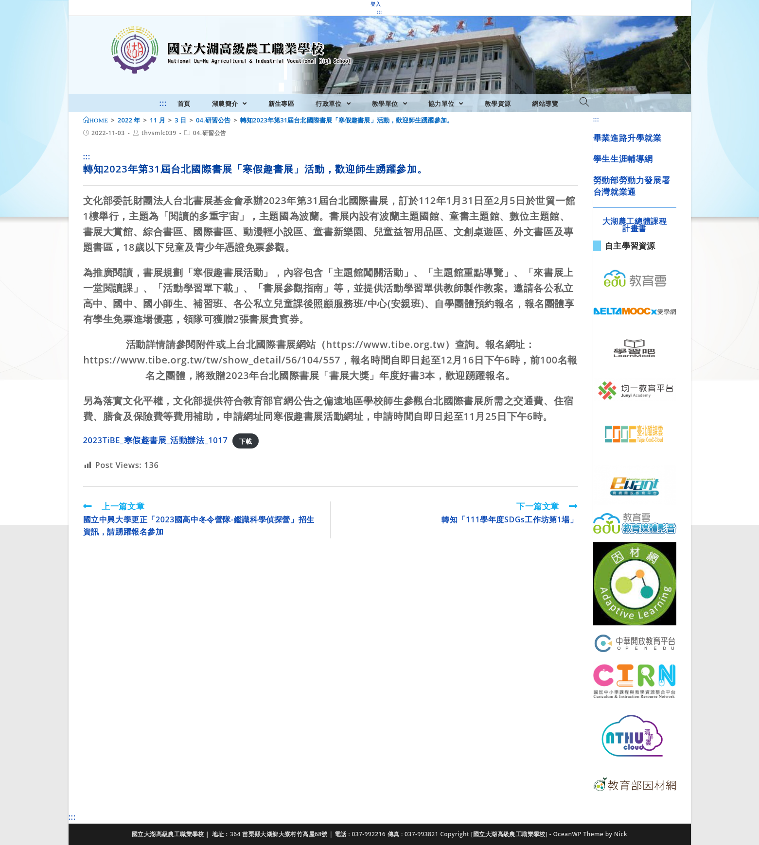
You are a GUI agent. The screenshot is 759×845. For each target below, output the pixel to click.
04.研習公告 (210, 133)
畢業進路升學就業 (627, 137)
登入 (376, 3)
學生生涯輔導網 (623, 158)
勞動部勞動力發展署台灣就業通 (631, 185)
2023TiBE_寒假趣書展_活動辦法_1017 (155, 440)
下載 (245, 440)
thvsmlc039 (159, 133)
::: (379, 11)
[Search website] (584, 102)
